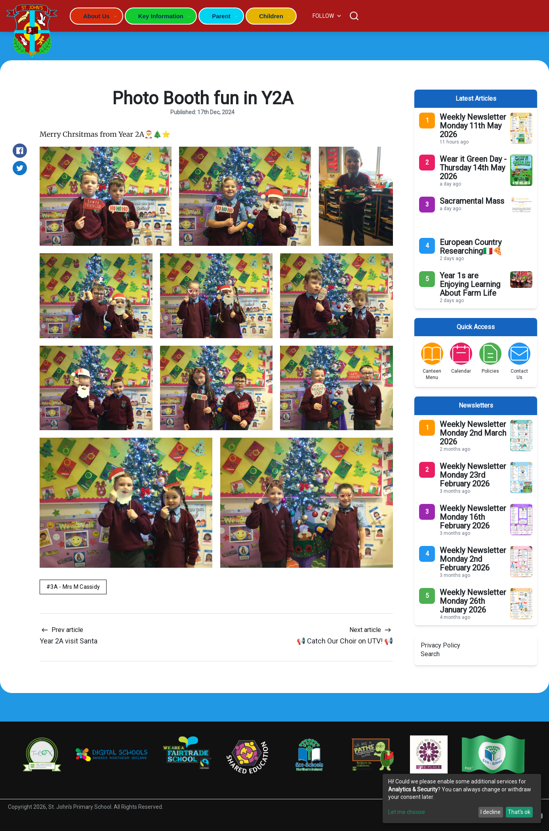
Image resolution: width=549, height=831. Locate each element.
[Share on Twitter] (20, 168)
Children (271, 16)
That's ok (519, 812)
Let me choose (406, 812)
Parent (221, 16)
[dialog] (462, 798)
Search (430, 654)
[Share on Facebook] (20, 151)
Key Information (160, 16)
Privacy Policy (440, 645)
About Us (96, 16)
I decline (490, 812)
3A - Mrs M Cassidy (75, 587)
